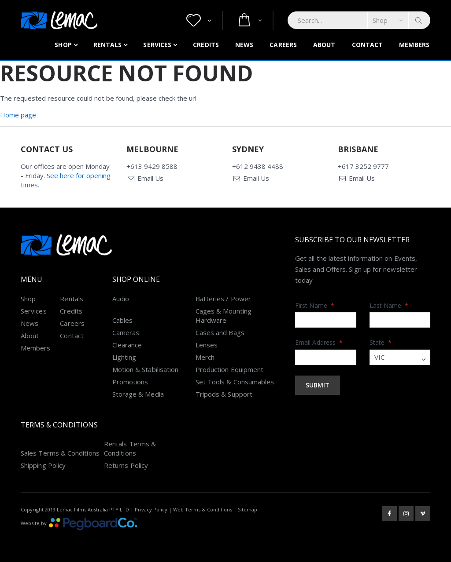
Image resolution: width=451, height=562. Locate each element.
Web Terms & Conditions (202, 509)
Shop (63, 44)
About (324, 44)
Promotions (130, 381)
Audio (120, 298)
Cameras (126, 332)
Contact (367, 44)
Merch (205, 357)
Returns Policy (126, 465)
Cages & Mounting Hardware (223, 316)
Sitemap (247, 509)
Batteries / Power (223, 298)
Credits (206, 44)
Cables (122, 320)
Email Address (319, 342)
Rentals (107, 44)
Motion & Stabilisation (145, 369)
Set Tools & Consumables (235, 381)
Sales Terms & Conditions (60, 453)
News (244, 44)
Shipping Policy (43, 465)
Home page (18, 114)
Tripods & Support (224, 394)
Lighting (124, 357)
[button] (198, 20)
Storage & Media (138, 394)
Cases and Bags (220, 332)
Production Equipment (230, 369)
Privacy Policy (151, 509)
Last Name (389, 305)
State (381, 342)
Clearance (127, 344)
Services (157, 44)
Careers (283, 44)
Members (414, 44)
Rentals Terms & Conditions (130, 448)
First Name (314, 305)
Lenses (207, 344)
